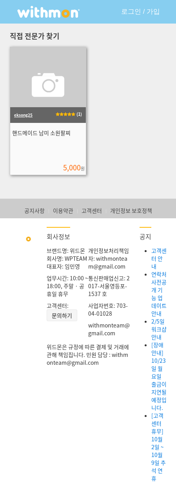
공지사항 (34, 210)
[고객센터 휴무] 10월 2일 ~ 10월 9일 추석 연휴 (158, 446)
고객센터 (92, 210)
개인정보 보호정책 (131, 210)
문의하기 (62, 315)
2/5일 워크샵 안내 (159, 329)
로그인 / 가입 (140, 11)
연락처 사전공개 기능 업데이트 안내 (159, 293)
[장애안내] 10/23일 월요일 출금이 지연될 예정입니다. (159, 376)
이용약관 (63, 210)
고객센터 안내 (159, 258)
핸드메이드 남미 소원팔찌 (41, 133)
